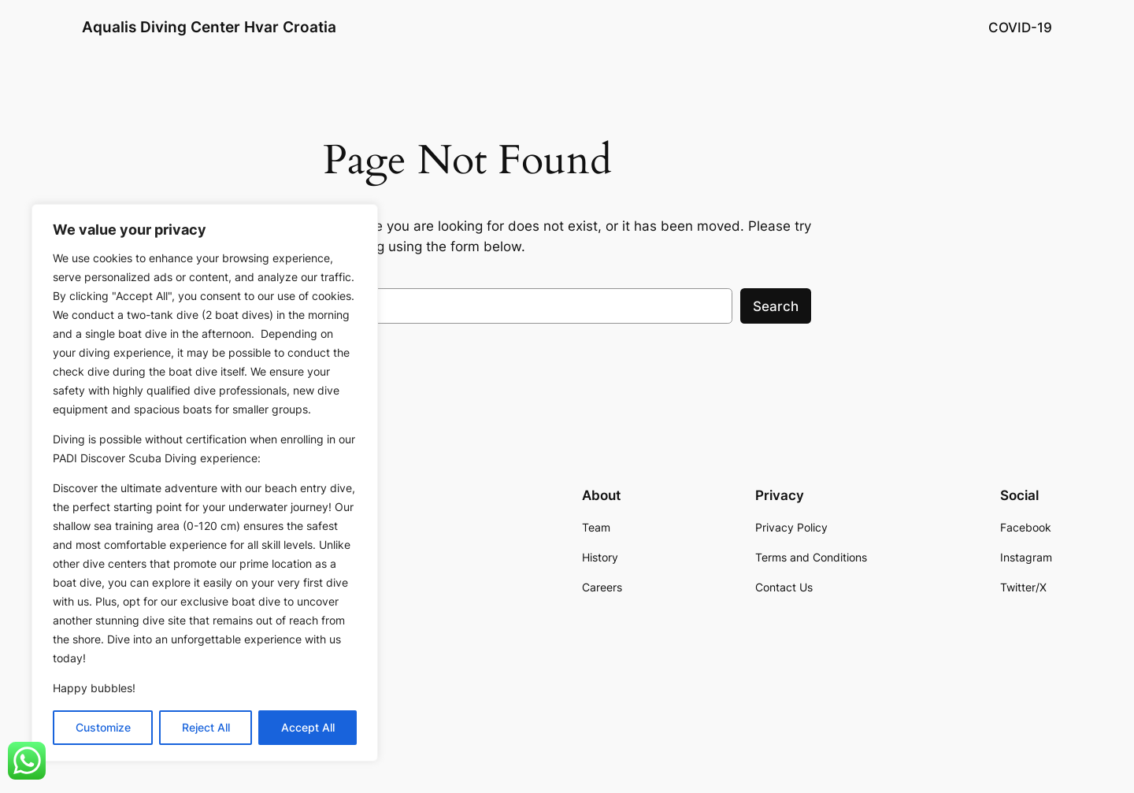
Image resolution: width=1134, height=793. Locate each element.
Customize (103, 727)
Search (776, 306)
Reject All (206, 727)
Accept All (308, 727)
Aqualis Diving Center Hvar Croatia (209, 26)
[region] (205, 483)
